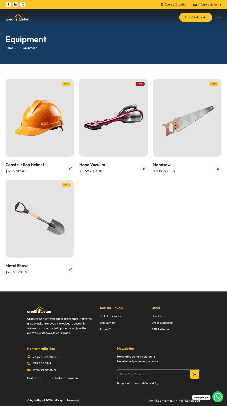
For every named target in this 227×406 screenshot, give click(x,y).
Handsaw (162, 164)
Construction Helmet (25, 164)
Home (9, 48)
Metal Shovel (17, 265)
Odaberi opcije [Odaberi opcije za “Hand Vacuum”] (144, 168)
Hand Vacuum (92, 164)
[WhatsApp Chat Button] (217, 396)
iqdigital (39, 400)
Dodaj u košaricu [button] (70, 168)
